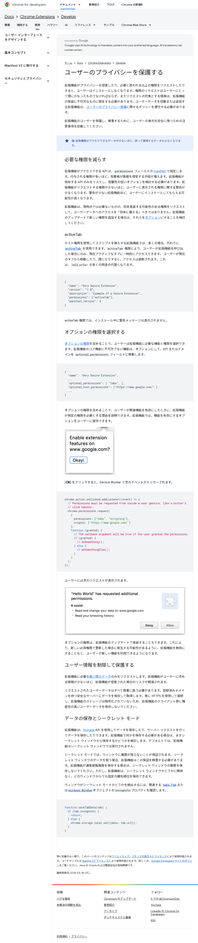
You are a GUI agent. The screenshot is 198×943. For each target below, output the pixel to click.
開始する (22, 25)
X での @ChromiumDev (165, 898)
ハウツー (52, 25)
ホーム (68, 63)
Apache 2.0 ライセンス (95, 861)
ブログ (111, 4)
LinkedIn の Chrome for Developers (165, 912)
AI (66, 25)
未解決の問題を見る (69, 905)
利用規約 (62, 936)
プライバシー (79, 936)
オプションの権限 (77, 344)
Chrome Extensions (37, 16)
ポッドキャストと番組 (117, 917)
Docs (9, 16)
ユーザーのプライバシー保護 (106, 107)
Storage (89, 730)
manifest (160, 171)
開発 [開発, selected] (37, 25)
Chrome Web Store (134, 25)
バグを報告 (63, 898)
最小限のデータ (100, 677)
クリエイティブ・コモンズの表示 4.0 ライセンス (139, 856)
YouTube (156, 905)
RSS (153, 920)
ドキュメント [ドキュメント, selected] (68, 4)
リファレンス (83, 25)
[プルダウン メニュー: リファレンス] (95, 25)
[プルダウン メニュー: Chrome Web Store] (151, 25)
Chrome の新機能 (133, 4)
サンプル (109, 25)
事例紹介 (94, 4)
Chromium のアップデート (120, 898)
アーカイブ (110, 911)
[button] (23, 37)
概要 (7, 25)
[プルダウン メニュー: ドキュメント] (80, 4)
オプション (152, 218)
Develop (68, 16)
